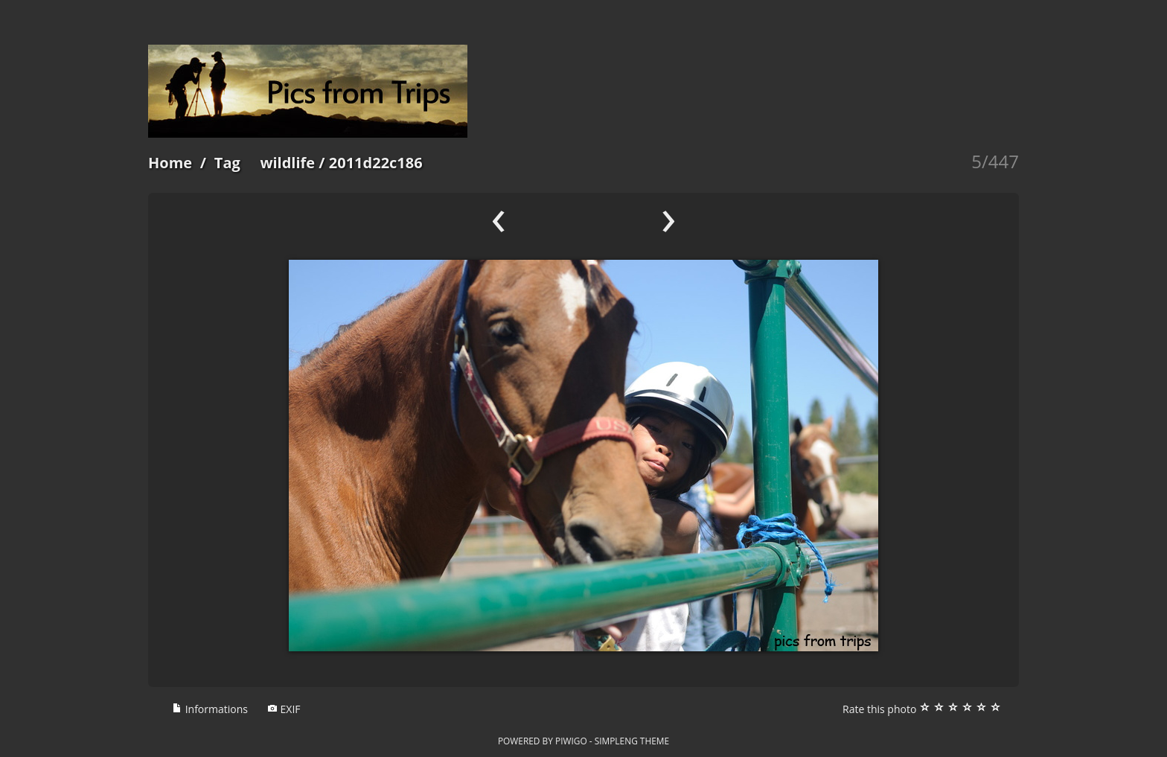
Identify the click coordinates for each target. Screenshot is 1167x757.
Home (170, 163)
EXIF (284, 709)
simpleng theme (632, 741)
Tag (227, 163)
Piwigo (571, 741)
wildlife (287, 163)
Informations (210, 709)
